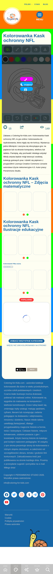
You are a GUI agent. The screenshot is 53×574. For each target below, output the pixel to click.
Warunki (8, 532)
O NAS (37, 4)
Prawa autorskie (12, 542)
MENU (43, 26)
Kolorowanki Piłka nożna (20, 267)
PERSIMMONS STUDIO (27, 485)
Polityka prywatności (14, 539)
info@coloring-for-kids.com (16, 493)
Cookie (8, 535)
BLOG (45, 4)
